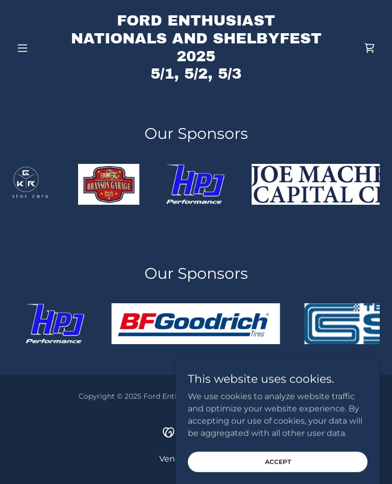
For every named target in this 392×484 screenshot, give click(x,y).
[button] (39, 48)
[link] (196, 76)
